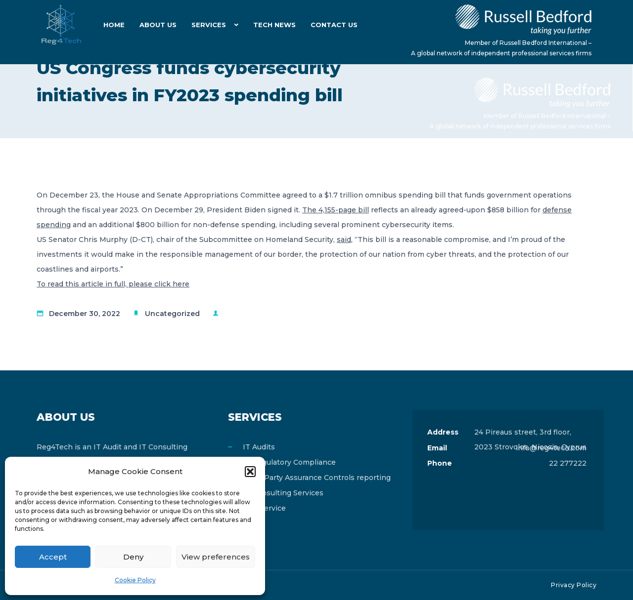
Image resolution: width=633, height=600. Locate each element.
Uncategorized (172, 313)
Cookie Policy (135, 580)
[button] (250, 472)
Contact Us (334, 25)
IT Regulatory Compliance (289, 462)
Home (114, 25)
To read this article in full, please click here (113, 284)
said (344, 239)
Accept (53, 556)
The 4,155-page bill (335, 209)
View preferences (215, 556)
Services (208, 25)
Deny (133, 556)
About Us (158, 25)
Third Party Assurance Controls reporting (317, 477)
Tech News (274, 25)
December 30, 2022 (84, 313)
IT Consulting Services (283, 492)
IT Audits (259, 446)
